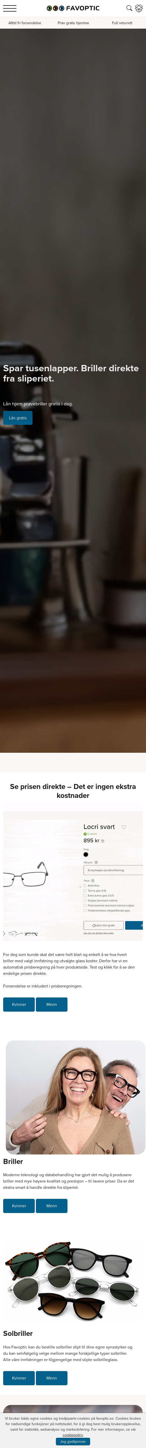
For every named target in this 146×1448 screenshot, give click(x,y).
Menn (51, 1004)
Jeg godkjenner (73, 1441)
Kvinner (19, 1004)
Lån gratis (18, 418)
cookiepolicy (73, 1435)
